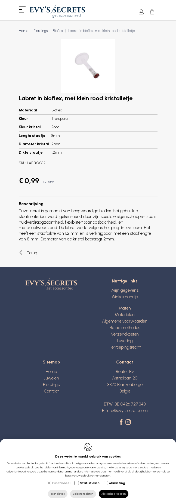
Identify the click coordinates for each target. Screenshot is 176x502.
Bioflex (58, 30)
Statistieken (90, 483)
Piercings (40, 30)
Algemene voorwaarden (124, 321)
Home (23, 30)
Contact (51, 391)
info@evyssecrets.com (127, 410)
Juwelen (51, 378)
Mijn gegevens (124, 290)
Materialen (125, 314)
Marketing (117, 483)
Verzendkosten (125, 334)
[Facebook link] (122, 422)
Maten (125, 308)
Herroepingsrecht (125, 347)
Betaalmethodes (125, 327)
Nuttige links (125, 281)
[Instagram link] (128, 422)
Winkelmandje (125, 296)
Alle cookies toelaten (113, 493)
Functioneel (61, 483)
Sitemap (51, 362)
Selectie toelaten (83, 493)
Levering (125, 340)
